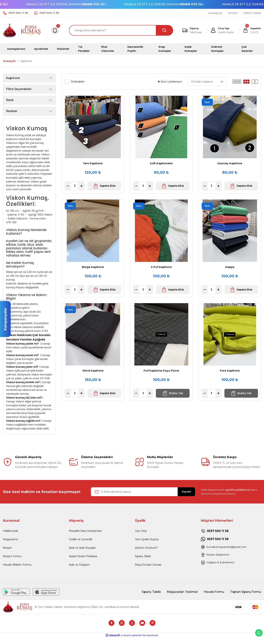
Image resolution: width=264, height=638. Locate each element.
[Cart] (252, 30)
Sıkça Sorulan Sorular (148, 564)
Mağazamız (10, 539)
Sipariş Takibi (143, 556)
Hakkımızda (10, 531)
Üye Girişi (141, 531)
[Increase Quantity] (81, 186)
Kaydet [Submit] (186, 491)
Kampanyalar (5, 319)
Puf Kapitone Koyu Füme (161, 370)
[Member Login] (222, 30)
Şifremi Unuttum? (146, 547)
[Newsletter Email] (143, 491)
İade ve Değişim (79, 564)
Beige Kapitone (93, 267)
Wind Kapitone (93, 370)
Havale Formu (212, 592)
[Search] (121, 30)
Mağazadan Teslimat (181, 592)
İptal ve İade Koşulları (82, 547)
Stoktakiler (78, 81)
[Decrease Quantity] (68, 186)
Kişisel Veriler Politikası (83, 556)
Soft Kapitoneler (161, 163)
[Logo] (22, 30)
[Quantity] (75, 186)
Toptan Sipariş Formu (245, 592)
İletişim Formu (12, 556)
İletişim (7, 547)
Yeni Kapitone (93, 163)
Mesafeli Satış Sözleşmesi (85, 531)
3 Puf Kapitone (161, 267)
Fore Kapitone (230, 370)
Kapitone (26, 61)
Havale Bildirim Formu (17, 564)
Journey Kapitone (229, 163)
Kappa (229, 267)
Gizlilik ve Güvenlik (80, 539)
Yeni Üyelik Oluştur (147, 539)
